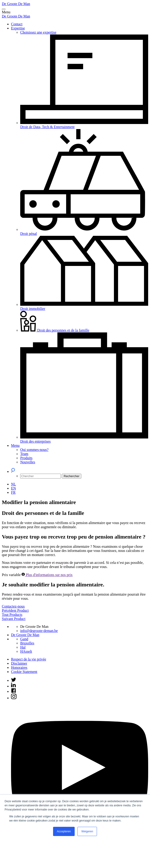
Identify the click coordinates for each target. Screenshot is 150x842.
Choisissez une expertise (38, 32)
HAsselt (26, 651)
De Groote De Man (16, 4)
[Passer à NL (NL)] (13, 484)
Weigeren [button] (87, 831)
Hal (22, 647)
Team (24, 454)
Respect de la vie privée (28, 659)
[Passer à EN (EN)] (13, 488)
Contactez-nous (13, 606)
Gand (24, 639)
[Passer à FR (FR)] (13, 492)
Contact (17, 24)
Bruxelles (27, 643)
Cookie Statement (24, 672)
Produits (26, 458)
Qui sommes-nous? (34, 450)
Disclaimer (19, 663)
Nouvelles (27, 462)
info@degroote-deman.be (39, 631)
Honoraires (19, 667)
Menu (15, 445)
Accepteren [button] (64, 831)
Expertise (18, 28)
